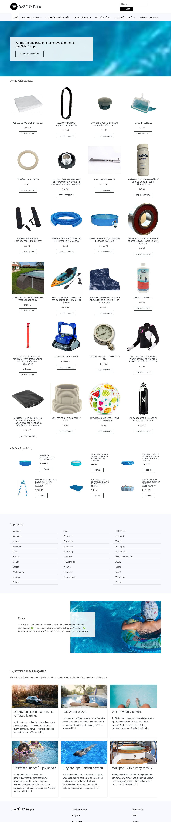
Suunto (132, 565)
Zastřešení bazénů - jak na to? (35, 751)
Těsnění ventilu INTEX (28, 179)
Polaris (94, 565)
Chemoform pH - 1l (143, 298)
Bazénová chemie (81, 17)
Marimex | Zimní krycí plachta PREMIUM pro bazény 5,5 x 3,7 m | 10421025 (104, 300)
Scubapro (133, 541)
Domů (15, 17)
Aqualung (56, 546)
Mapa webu (77, 804)
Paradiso (17, 536)
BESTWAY (96, 541)
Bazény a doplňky (30, 17)
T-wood (16, 541)
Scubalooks (96, 546)
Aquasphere (19, 565)
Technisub (56, 565)
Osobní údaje (138, 792)
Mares (132, 556)
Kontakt (135, 804)
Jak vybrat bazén (74, 694)
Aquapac (133, 560)
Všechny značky (79, 792)
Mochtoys (133, 531)
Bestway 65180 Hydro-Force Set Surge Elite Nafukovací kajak (66, 300)
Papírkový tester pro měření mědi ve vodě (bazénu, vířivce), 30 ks (143, 181)
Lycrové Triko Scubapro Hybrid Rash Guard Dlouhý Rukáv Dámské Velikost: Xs (143, 359)
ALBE (16, 556)
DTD (15, 546)
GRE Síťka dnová (143, 123)
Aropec (132, 546)
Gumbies (17, 551)
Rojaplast (133, 536)
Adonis (94, 536)
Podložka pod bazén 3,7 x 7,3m (27, 123)
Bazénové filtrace (148, 17)
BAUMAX (56, 541)
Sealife (55, 556)
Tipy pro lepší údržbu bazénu (83, 751)
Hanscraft (56, 536)
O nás (135, 798)
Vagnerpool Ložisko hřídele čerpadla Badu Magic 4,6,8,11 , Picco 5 (143, 241)
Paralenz (56, 560)
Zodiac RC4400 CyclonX (66, 357)
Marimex (17, 531)
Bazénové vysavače (124, 17)
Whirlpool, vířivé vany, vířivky (132, 751)
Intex (54, 531)
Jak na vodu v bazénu (127, 694)
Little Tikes (96, 531)
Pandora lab (135, 551)
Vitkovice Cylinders (61, 551)
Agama (94, 556)
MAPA (93, 560)
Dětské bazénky (102, 17)
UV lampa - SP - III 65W (104, 179)
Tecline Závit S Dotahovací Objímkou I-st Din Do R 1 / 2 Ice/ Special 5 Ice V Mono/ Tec (66, 181)
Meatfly (94, 551)
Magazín (76, 798)
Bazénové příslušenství (56, 17)
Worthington (19, 560)
